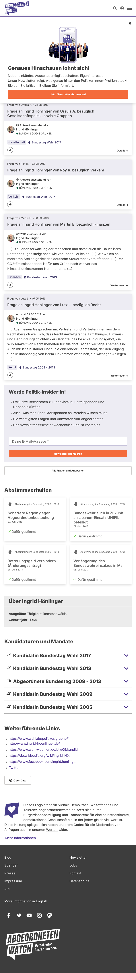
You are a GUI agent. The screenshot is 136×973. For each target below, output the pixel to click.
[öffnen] (129, 8)
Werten (52, 830)
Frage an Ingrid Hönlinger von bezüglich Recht (54, 305)
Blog (7, 857)
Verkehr (13, 196)
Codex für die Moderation (94, 825)
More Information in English (25, 901)
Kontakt (75, 873)
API (7, 889)
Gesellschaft (16, 142)
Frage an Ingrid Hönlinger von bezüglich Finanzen (58, 224)
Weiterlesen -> (119, 285)
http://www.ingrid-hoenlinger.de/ (34, 743)
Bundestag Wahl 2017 (44, 142)
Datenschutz (79, 881)
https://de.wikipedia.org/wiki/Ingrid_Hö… (40, 755)
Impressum (13, 881)
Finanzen (14, 277)
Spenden (11, 865)
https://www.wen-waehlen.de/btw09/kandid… (45, 749)
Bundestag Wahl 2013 (40, 277)
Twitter (14, 768)
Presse (9, 873)
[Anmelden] (122, 8)
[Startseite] (17, 8)
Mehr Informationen (20, 838)
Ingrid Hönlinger (27, 129)
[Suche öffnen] (115, 8)
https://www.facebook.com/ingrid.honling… (42, 762)
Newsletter (78, 857)
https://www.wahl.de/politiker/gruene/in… (41, 738)
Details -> (122, 150)
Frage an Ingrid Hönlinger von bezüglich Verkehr (55, 170)
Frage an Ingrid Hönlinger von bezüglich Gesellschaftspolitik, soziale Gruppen (50, 113)
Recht (12, 367)
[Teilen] (10, 150)
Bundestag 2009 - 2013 (37, 367)
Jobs (73, 865)
